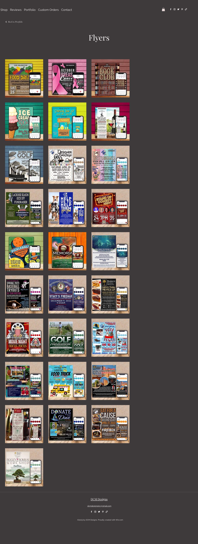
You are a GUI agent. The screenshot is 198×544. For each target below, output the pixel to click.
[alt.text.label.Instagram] (174, 9)
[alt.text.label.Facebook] (170, 9)
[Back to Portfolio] (14, 22)
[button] (163, 9)
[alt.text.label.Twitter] (178, 9)
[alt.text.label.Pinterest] (182, 9)
